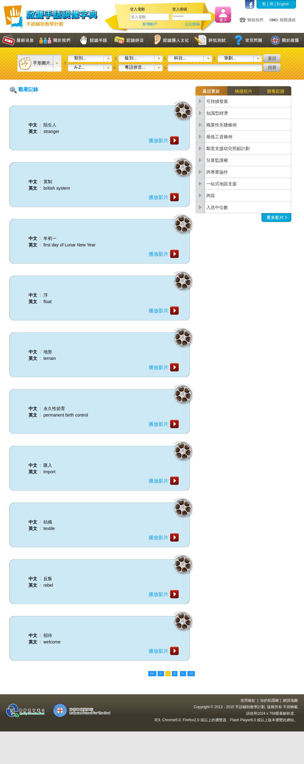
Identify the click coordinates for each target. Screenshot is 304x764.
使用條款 (247, 700)
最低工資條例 (219, 136)
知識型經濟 (217, 113)
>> (191, 673)
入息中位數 (217, 207)
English (283, 4)
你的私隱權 (269, 700)
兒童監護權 (217, 160)
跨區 (210, 195)
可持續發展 (217, 101)
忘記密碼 (192, 24)
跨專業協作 (217, 172)
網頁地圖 (290, 700)
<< (152, 673)
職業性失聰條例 (221, 124)
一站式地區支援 (221, 183)
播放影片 (158, 140)
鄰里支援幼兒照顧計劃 (228, 148)
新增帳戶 (149, 24)
